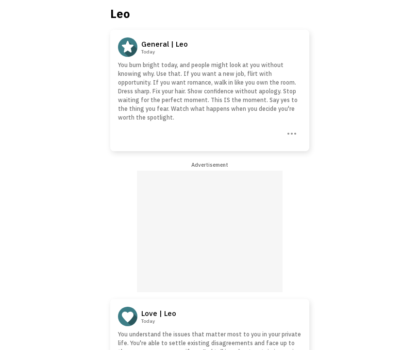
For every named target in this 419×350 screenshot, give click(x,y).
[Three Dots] (291, 132)
